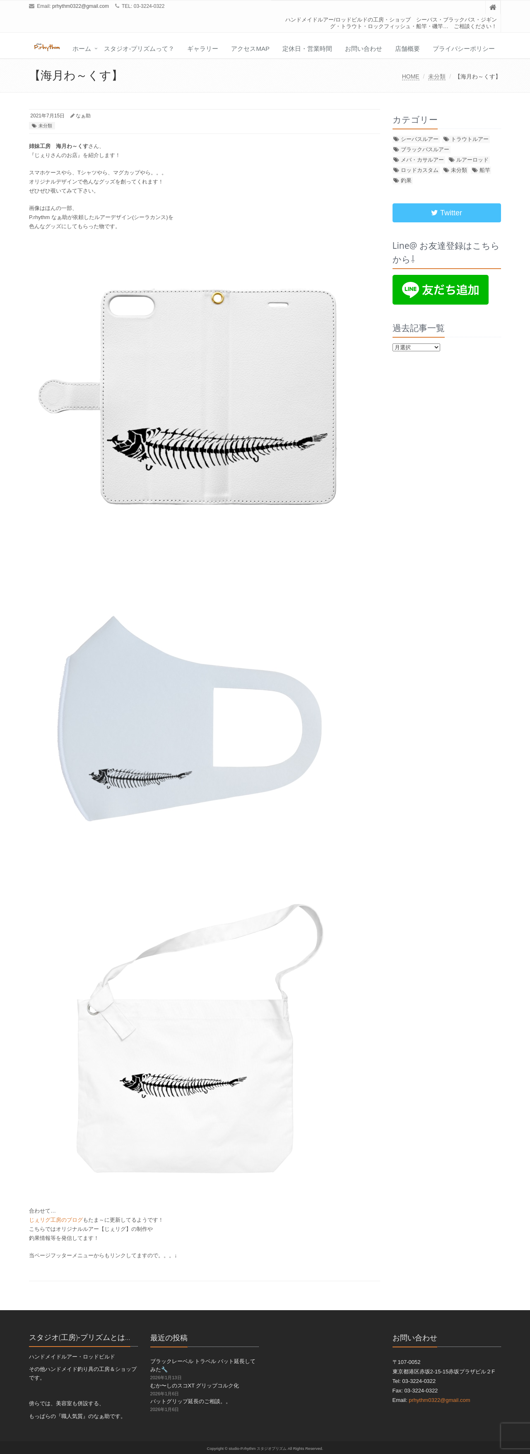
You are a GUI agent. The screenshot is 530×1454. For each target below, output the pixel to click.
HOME (410, 76)
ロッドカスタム (419, 170)
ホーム (81, 48)
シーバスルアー (419, 139)
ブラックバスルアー (425, 149)
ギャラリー (202, 48)
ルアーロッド (472, 160)
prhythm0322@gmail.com (80, 6)
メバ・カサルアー (422, 160)
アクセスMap (250, 48)
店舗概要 (407, 48)
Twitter (446, 213)
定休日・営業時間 (307, 48)
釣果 (406, 180)
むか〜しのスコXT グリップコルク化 (194, 1385)
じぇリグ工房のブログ (56, 1220)
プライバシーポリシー (464, 48)
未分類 (437, 76)
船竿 (484, 170)
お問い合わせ (363, 48)
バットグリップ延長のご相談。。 (190, 1401)
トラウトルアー (470, 139)
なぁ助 (83, 116)
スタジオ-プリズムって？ (139, 48)
